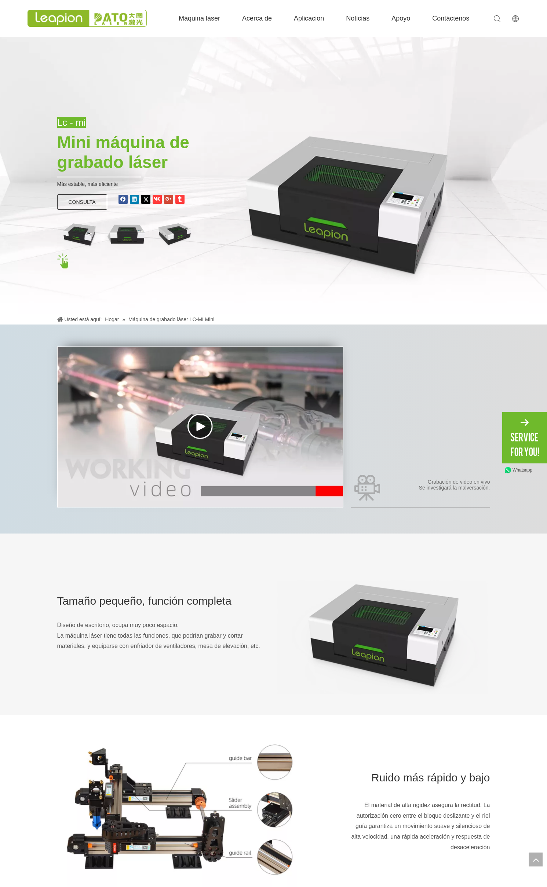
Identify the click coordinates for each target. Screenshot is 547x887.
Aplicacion (309, 18)
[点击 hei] (63, 261)
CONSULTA (82, 202)
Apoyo (400, 18)
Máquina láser (199, 18)
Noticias (357, 18)
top (536, 859)
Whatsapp (522, 469)
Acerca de (257, 18)
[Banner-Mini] (347, 196)
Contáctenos (450, 18)
